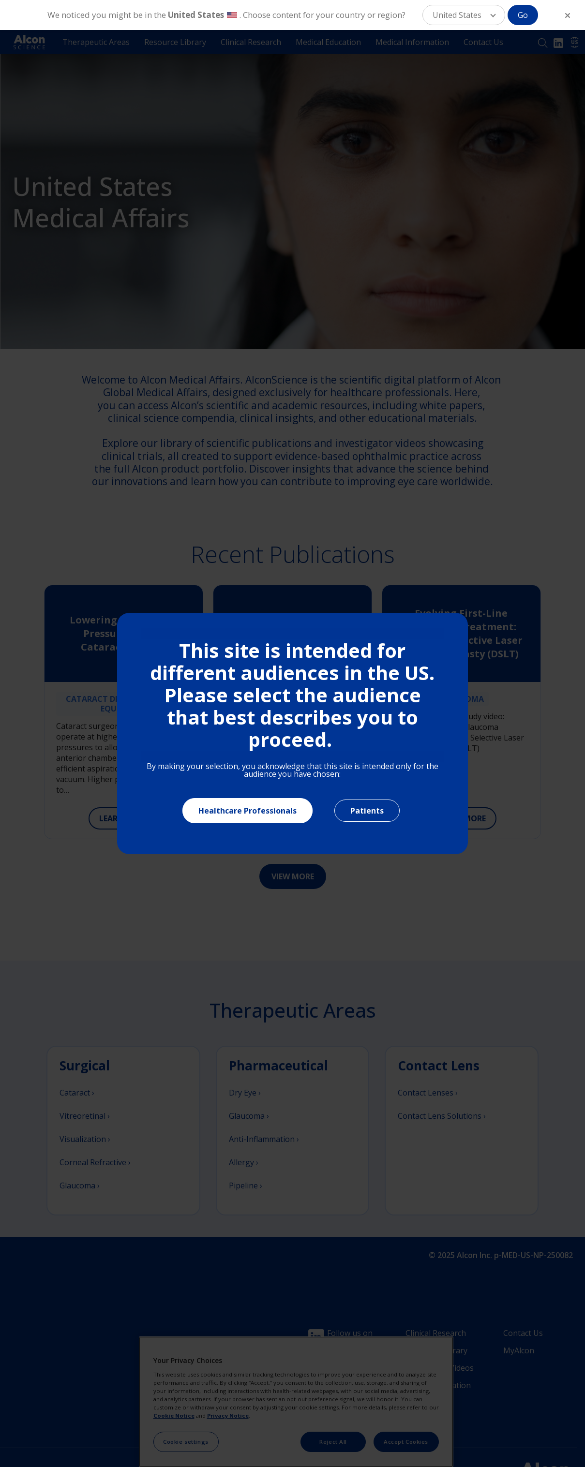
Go (523, 15)
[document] (292, 733)
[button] (463, 15)
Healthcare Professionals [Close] (247, 810)
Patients (367, 810)
